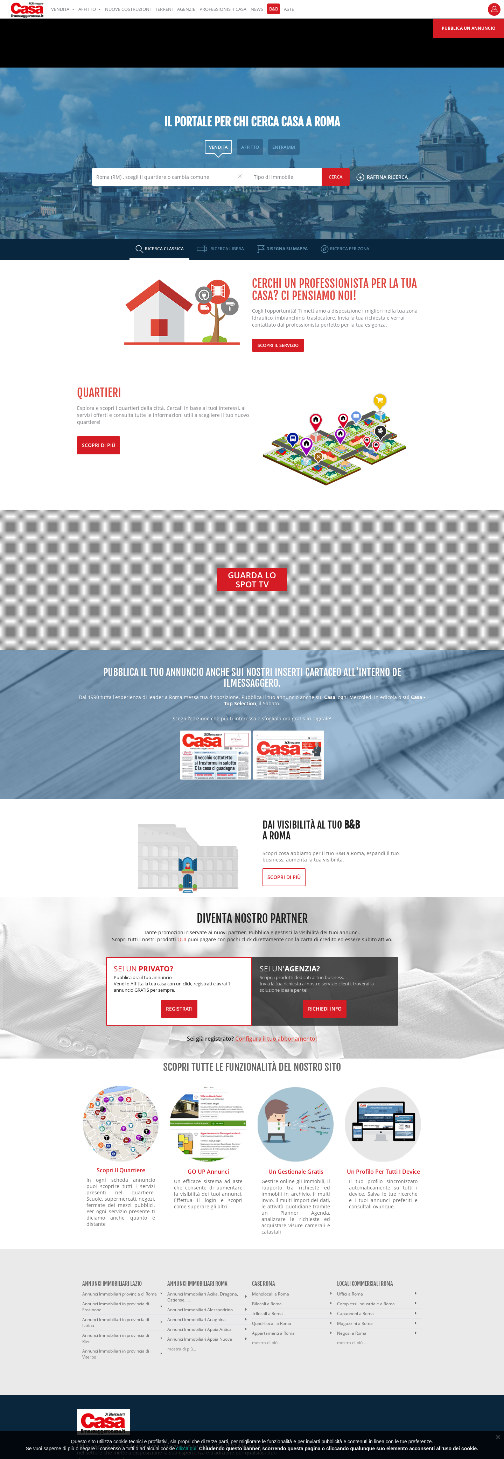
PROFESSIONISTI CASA (223, 9)
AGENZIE (186, 9)
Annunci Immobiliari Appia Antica (199, 1329)
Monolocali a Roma (270, 1294)
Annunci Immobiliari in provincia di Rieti (115, 1338)
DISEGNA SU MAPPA (286, 249)
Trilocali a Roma (267, 1314)
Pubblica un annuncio (469, 28)
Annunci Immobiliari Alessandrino (200, 1310)
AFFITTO (89, 9)
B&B (273, 9)
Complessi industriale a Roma (366, 1304)
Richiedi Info (325, 1008)
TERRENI (164, 9)
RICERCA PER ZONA (349, 249)
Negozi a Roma (351, 1333)
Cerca (336, 177)
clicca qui (186, 1448)
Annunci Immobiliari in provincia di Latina (115, 1322)
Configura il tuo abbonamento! (276, 1038)
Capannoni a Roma (355, 1314)
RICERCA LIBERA (226, 249)
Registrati (179, 1008)
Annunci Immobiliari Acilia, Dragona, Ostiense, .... (202, 1297)
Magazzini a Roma (355, 1323)
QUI (181, 939)
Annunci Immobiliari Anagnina (196, 1319)
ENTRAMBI (283, 147)
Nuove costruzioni (128, 9)
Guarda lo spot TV (252, 579)
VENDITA (62, 9)
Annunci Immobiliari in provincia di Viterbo (115, 1354)
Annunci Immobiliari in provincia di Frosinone (115, 1307)
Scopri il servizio (278, 345)
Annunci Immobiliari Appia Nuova (199, 1339)
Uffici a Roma (350, 1294)
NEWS (257, 9)
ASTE (289, 9)
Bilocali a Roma (267, 1304)
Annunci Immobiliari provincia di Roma (119, 1294)
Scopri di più (98, 445)
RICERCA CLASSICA (164, 249)
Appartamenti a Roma (273, 1333)
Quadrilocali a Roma (271, 1323)
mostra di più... (181, 1349)
